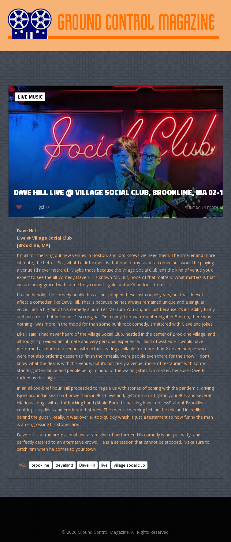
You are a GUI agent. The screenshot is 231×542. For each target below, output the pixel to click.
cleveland (64, 465)
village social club (129, 465)
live (104, 465)
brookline (40, 465)
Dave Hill (87, 465)
